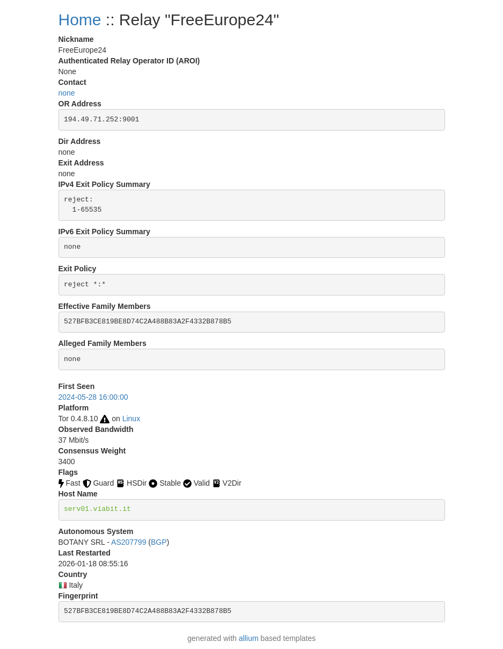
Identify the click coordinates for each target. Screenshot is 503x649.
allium (249, 638)
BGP (159, 542)
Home (80, 19)
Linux (131, 418)
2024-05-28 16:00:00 (93, 397)
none (67, 93)
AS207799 (128, 542)
